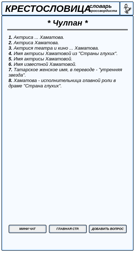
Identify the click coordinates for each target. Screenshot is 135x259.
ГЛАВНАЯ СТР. (68, 229)
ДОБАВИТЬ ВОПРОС (108, 229)
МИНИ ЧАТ (27, 229)
